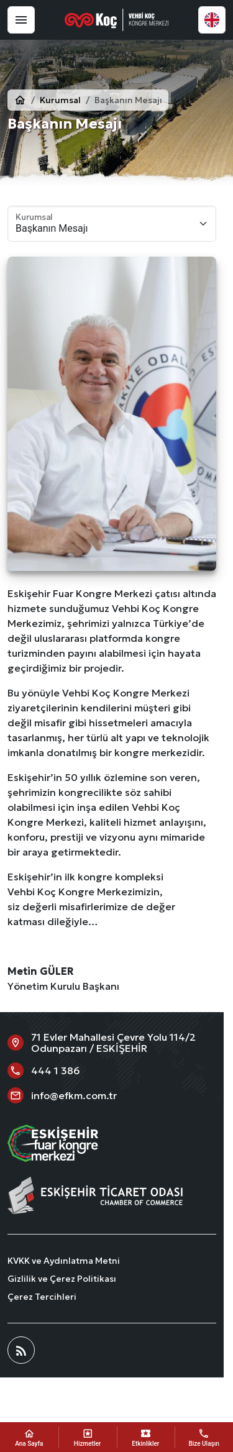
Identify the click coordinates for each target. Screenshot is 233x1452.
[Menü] (21, 20)
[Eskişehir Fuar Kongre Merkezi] (117, 20)
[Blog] (21, 1350)
